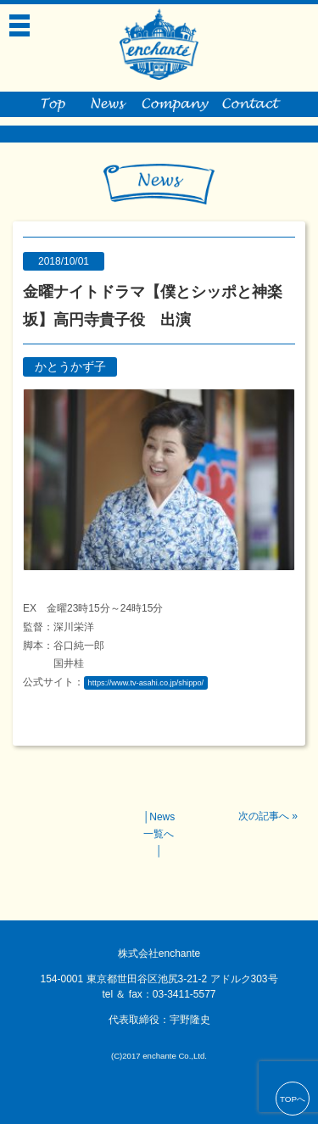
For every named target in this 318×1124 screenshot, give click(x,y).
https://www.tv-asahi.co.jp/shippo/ (146, 683)
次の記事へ (263, 816)
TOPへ (292, 1099)
